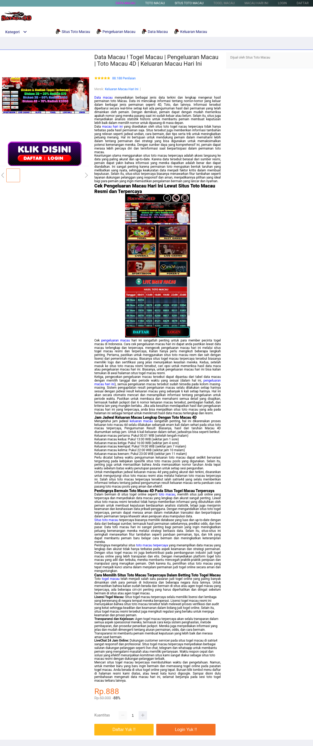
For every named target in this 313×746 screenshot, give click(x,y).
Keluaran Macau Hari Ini (121, 89)
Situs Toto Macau (189, 3)
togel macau (110, 579)
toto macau (167, 494)
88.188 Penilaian (124, 78)
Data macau (103, 97)
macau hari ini (112, 126)
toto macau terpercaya (152, 545)
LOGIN (282, 3)
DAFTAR (303, 3)
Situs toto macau (106, 520)
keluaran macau (141, 421)
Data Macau (125, 3)
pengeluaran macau (115, 340)
